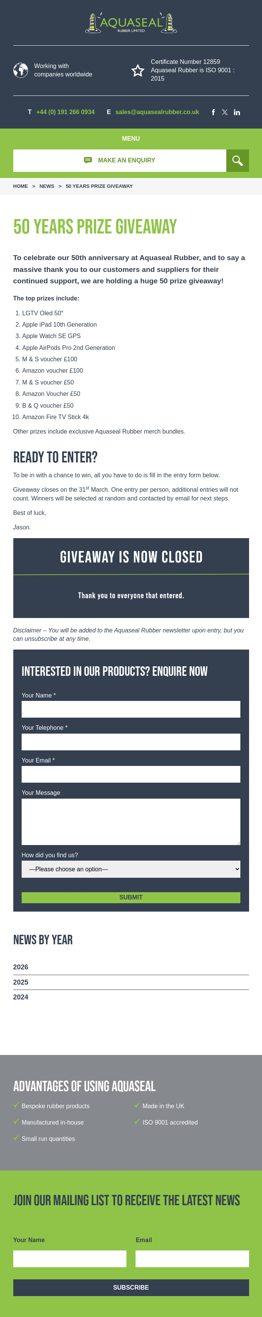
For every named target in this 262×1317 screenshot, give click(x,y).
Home (20, 186)
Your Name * (39, 695)
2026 (20, 967)
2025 (20, 982)
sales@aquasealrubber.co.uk (157, 112)
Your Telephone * (45, 727)
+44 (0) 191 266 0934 (65, 112)
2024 (20, 997)
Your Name (29, 1240)
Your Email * (38, 760)
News (46, 186)
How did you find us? (50, 855)
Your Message (41, 793)
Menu (131, 138)
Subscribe (131, 1287)
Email (144, 1240)
